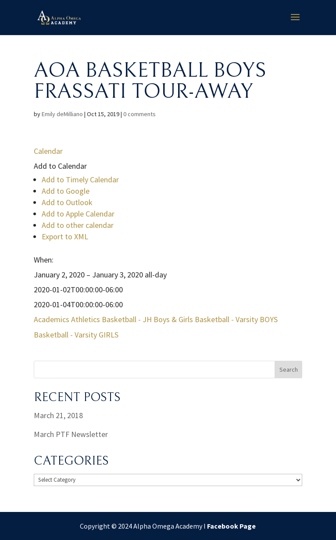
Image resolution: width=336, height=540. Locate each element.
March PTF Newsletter (71, 434)
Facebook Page (231, 526)
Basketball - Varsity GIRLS (76, 335)
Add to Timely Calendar (80, 179)
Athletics (85, 319)
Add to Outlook (67, 202)
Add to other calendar (78, 225)
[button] (60, 166)
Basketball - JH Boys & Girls (147, 319)
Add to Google (65, 191)
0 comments (139, 114)
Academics (51, 319)
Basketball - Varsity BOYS (236, 319)
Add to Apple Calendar (78, 214)
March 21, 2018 (58, 415)
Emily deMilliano (62, 114)
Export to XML (65, 236)
